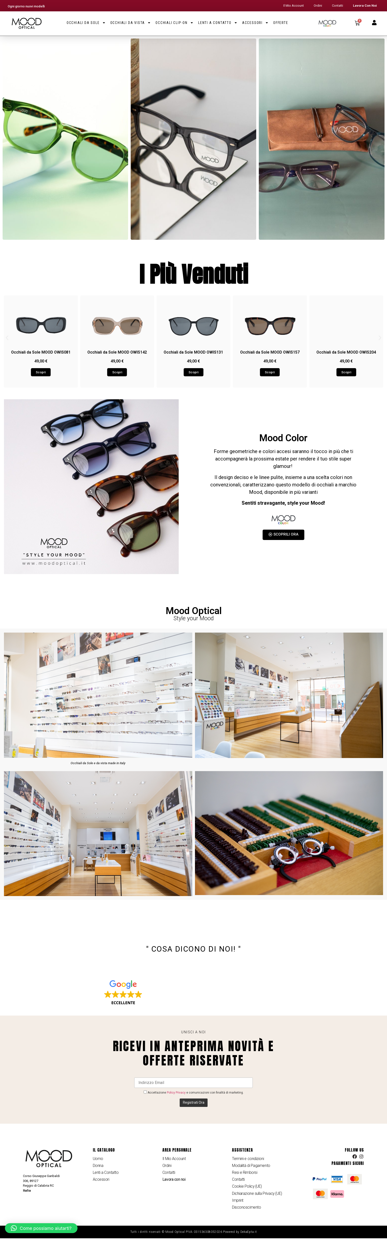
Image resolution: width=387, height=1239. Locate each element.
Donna (98, 1165)
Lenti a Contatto (217, 23)
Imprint (237, 1201)
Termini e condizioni (248, 1158)
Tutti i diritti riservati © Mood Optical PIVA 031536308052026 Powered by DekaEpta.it (193, 1232)
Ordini (318, 5)
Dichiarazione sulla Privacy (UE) (257, 1193)
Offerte (280, 23)
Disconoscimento (246, 1208)
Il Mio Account (293, 5)
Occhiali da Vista (130, 23)
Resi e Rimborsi (244, 1172)
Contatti (337, 5)
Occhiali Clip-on (174, 23)
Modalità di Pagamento (251, 1165)
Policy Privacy (176, 1092)
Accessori (255, 23)
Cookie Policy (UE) (247, 1186)
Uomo (98, 1158)
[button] (7, 338)
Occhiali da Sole (86, 23)
